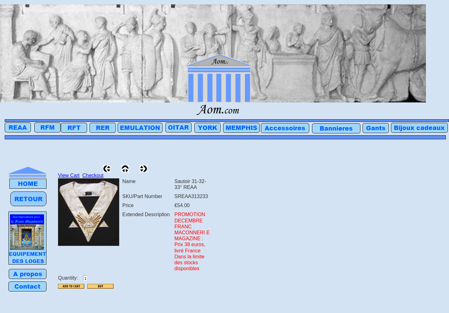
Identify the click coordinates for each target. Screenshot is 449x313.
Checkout (93, 175)
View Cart (69, 175)
